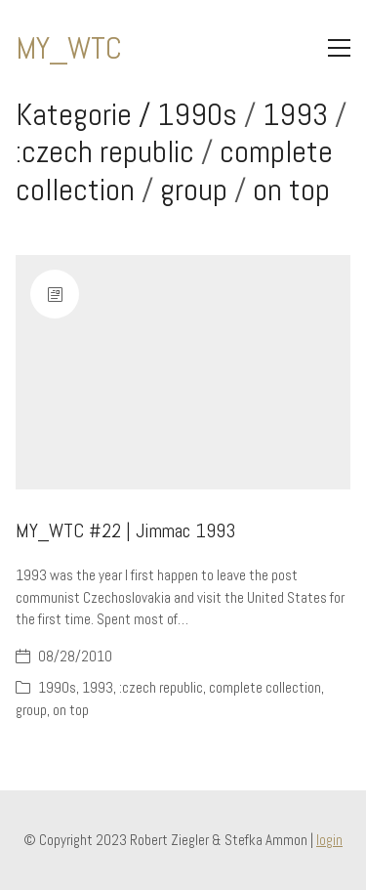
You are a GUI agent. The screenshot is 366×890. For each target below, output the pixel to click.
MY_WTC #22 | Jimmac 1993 (125, 530)
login (329, 839)
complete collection (265, 687)
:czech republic (105, 151)
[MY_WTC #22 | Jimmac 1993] (183, 372)
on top (291, 189)
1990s (197, 114)
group (193, 189)
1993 (295, 114)
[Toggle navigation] (339, 47)
